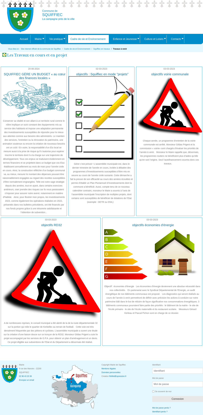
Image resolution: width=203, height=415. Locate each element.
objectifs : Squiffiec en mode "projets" (102, 74)
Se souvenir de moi (163, 391)
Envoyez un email (26, 380)
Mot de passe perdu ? (161, 408)
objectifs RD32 (51, 225)
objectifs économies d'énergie (153, 225)
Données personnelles (111, 372)
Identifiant (156, 365)
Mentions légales (109, 369)
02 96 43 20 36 (25, 376)
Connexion (178, 399)
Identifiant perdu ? (159, 412)
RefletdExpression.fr (117, 376)
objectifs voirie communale (170, 74)
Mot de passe (158, 378)
